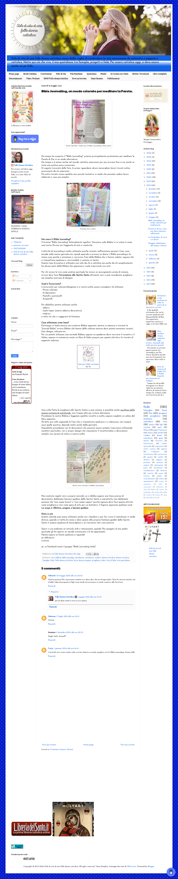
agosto (152, 205)
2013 (149, 284)
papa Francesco (160, 430)
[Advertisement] (88, 720)
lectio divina (79, 560)
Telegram (17, 242)
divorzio (163, 471)
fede (52, 560)
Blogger (151, 866)
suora (148, 498)
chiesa (150, 433)
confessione (148, 454)
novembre (153, 193)
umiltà (160, 457)
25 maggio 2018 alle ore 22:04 (69, 576)
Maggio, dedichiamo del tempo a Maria (157, 244)
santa (161, 479)
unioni (155, 498)
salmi (103, 560)
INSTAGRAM (20, 249)
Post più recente (49, 745)
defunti (147, 460)
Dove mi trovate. (79, 78)
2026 (149, 153)
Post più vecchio (128, 745)
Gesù (164, 410)
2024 (149, 161)
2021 (149, 173)
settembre (153, 201)
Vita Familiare (76, 74)
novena (146, 476)
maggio (152, 217)
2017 (149, 268)
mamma (148, 419)
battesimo (159, 487)
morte (146, 441)
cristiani (147, 427)
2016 (149, 272)
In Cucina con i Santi (119, 74)
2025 (149, 157)
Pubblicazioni (113, 78)
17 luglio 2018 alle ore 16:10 (67, 616)
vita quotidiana (123, 560)
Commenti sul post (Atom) (61, 749)
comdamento (149, 471)
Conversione (46, 74)
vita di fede (111, 560)
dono (145, 489)
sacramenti (158, 468)
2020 (149, 177)
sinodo (157, 495)
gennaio (152, 263)
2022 (149, 169)
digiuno (159, 460)
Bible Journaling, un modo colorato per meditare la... (157, 223)
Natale (103, 74)
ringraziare (159, 446)
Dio (150, 413)
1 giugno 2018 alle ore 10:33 (89, 597)
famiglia (45, 560)
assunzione (147, 487)
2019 (149, 181)
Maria (146, 430)
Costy (50, 648)
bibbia (58, 558)
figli (161, 425)
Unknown (52, 576)
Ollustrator (131, 866)
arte (53, 558)
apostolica (147, 484)
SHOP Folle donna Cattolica (56, 78)
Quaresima (91, 74)
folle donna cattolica (64, 560)
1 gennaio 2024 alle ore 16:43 (66, 648)
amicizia (159, 462)
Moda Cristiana (29, 74)
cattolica (148, 421)
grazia (150, 457)
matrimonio (148, 443)
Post (16, 276)
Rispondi (51, 586)
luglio (151, 209)
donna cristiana (122, 558)
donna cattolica (108, 558)
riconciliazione (149, 479)
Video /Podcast (32, 78)
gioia (161, 438)
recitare (149, 495)
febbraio (153, 259)
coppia (146, 465)
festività (158, 441)
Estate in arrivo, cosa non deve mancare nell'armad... (157, 231)
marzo (152, 255)
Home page (14, 74)
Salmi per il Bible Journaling (88, 364)
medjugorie (147, 492)
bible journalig (68, 558)
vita (165, 421)
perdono (147, 462)
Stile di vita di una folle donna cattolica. (23, 253)
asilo (160, 484)
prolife (165, 492)
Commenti (18, 281)
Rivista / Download (140, 74)
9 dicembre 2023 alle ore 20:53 (69, 632)
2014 (149, 280)
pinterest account (21, 245)
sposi (165, 495)
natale (160, 433)
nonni (161, 473)
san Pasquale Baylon (20, 374)
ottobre (152, 197)
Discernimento (15, 78)
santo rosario (150, 449)
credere (98, 558)
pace (146, 468)
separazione (149, 481)
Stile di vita (61, 74)
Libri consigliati (160, 74)
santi (159, 427)
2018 (149, 185)
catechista (89, 558)
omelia (157, 492)
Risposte (54, 592)
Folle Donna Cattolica (64, 597)
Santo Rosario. (97, 78)
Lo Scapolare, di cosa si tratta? (157, 238)
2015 (149, 276)
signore (164, 449)
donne (159, 435)
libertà (153, 489)
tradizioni (155, 452)
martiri (161, 489)
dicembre (153, 189)
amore (151, 425)
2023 (149, 165)
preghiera (96, 560)
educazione (158, 465)
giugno (152, 213)
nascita (150, 473)
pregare (88, 560)
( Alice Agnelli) (25, 398)
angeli (161, 481)
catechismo (79, 558)
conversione (162, 454)
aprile (151, 251)
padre (159, 476)
